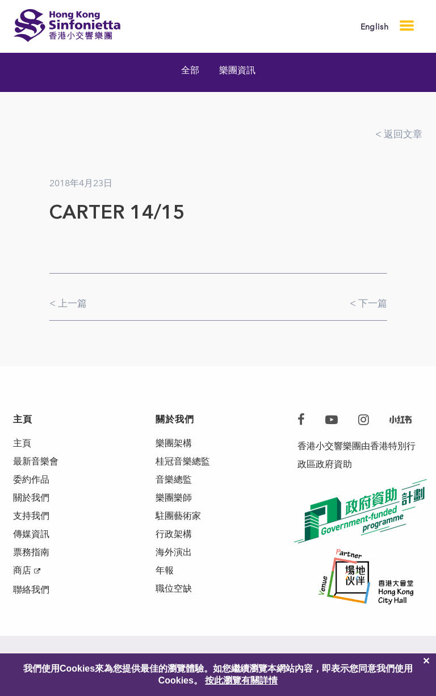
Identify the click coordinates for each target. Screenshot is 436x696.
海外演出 (174, 552)
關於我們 (31, 497)
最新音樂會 (35, 461)
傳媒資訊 (31, 534)
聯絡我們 (31, 589)
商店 (22, 570)
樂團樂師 (174, 497)
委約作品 (31, 479)
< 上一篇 (68, 303)
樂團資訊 (237, 70)
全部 (190, 70)
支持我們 (31, 515)
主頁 (22, 443)
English (374, 27)
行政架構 (174, 534)
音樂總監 (174, 479)
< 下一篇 (368, 303)
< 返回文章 (398, 134)
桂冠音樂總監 (183, 461)
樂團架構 (174, 443)
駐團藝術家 (178, 515)
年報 (165, 570)
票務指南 (31, 552)
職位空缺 (174, 588)
